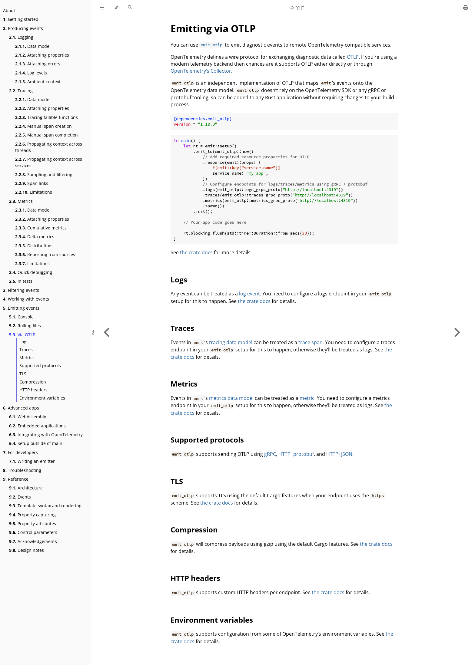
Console (21, 317)
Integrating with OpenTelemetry (46, 434)
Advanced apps (21, 408)
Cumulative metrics (41, 228)
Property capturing (32, 515)
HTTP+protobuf (296, 454)
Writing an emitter (32, 461)
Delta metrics (34, 236)
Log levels (31, 73)
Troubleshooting (22, 470)
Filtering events (21, 290)
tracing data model (230, 342)
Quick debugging (30, 272)
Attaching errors (37, 64)
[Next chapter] (456, 332)
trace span (310, 342)
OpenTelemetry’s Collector (201, 70)
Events (20, 497)
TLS (22, 374)
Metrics (21, 201)
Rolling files (25, 325)
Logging (21, 37)
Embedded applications (37, 426)
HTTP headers (33, 390)
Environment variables (42, 398)
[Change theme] (116, 7)
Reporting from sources (45, 254)
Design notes (26, 550)
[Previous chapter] (107, 332)
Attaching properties (42, 55)
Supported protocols (40, 365)
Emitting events (21, 308)
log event (249, 293)
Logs (23, 341)
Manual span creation (43, 126)
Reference (15, 479)
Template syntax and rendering (45, 506)
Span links (31, 183)
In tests (20, 281)
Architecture (26, 488)
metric (307, 398)
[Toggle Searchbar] (130, 7)
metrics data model (231, 398)
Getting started (20, 19)
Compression (32, 382)
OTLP (353, 57)
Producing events (23, 28)
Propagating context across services (48, 162)
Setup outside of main (35, 443)
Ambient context (38, 81)
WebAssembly (27, 417)
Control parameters (33, 532)
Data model (33, 46)
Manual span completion (46, 135)
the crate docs (196, 252)
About (9, 10)
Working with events (26, 299)
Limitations (33, 192)
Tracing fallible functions (46, 117)
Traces (26, 349)
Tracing (21, 91)
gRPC (270, 454)
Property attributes (32, 523)
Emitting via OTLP (213, 28)
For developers (20, 452)
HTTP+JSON (339, 454)
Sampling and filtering (43, 174)
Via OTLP (22, 334)
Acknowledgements (33, 541)
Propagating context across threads (48, 147)
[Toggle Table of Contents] (102, 7)
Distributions (34, 246)
